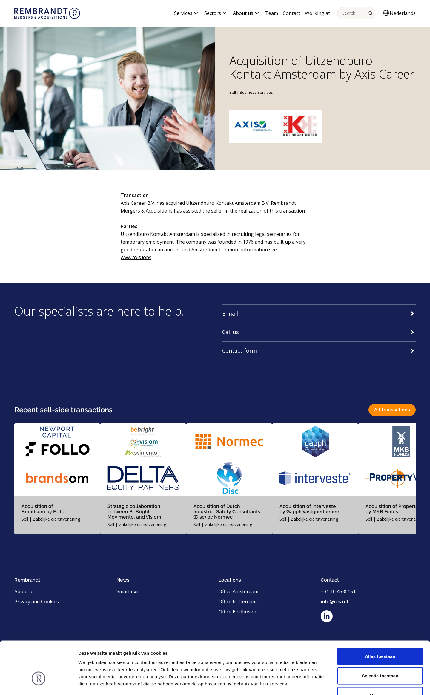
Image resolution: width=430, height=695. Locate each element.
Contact (291, 13)
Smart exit (127, 591)
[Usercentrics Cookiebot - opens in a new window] (39, 683)
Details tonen (322, 683)
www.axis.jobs (136, 257)
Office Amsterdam (238, 591)
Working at (317, 13)
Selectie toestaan (380, 636)
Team (271, 13)
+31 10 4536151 (338, 591)
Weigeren (380, 655)
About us (24, 591)
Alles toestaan (380, 616)
